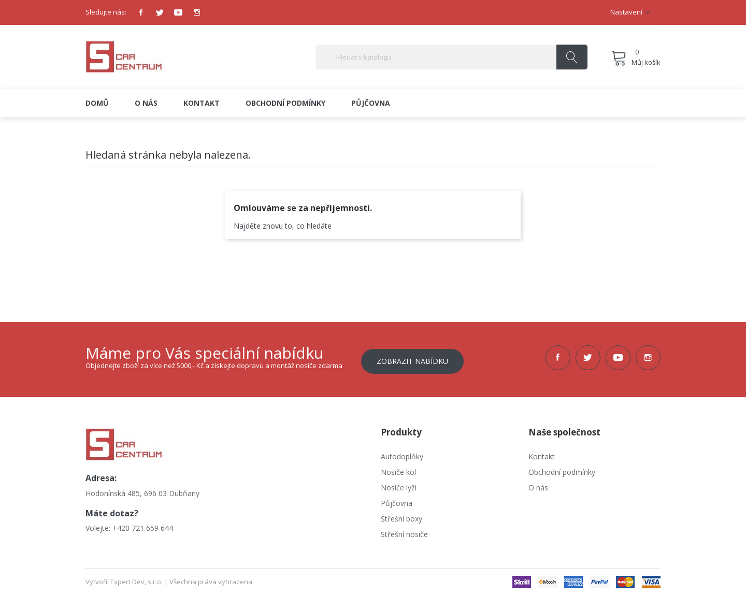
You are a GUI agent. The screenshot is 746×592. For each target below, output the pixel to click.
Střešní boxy (401, 515)
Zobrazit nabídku (412, 357)
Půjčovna (396, 499)
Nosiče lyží (399, 484)
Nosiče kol (398, 468)
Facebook (141, 12)
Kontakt (541, 453)
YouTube (178, 12)
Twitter (159, 12)
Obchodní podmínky (561, 468)
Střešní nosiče (404, 530)
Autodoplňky (402, 453)
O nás (538, 484)
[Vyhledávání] (451, 57)
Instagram (197, 12)
